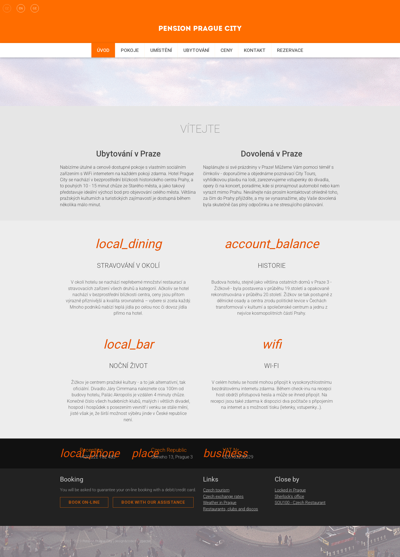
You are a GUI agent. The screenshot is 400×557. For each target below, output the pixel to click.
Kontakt (255, 50)
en (21, 8)
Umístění (161, 50)
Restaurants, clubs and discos (230, 508)
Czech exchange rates (223, 496)
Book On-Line (84, 502)
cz (7, 8)
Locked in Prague (290, 490)
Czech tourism (216, 490)
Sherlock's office (289, 496)
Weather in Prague (219, 502)
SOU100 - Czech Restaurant (300, 502)
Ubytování (196, 50)
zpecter (145, 541)
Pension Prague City (97, 541)
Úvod (103, 50)
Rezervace (290, 50)
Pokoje (130, 50)
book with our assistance (153, 502)
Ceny (226, 50)
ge (35, 8)
